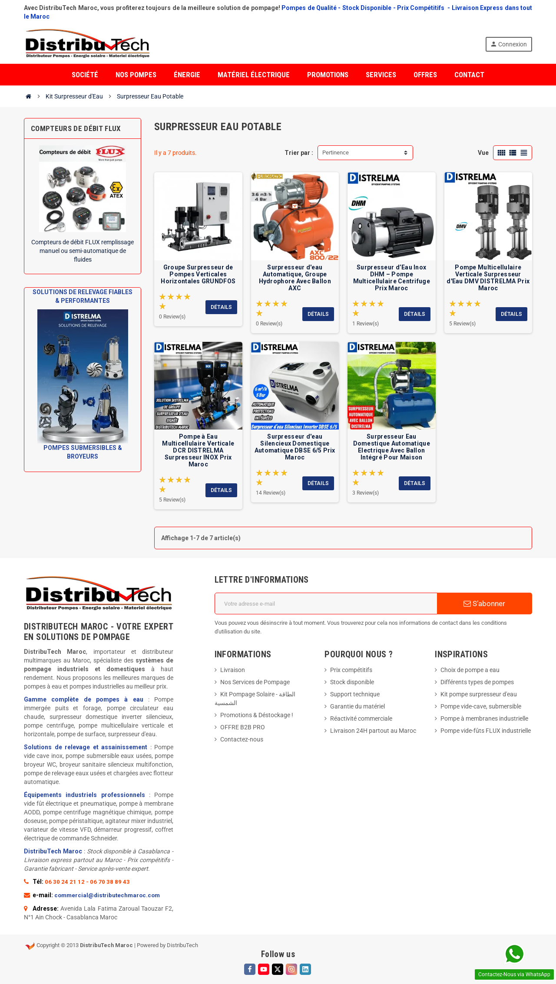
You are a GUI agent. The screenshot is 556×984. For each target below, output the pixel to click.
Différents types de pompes (477, 682)
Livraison (232, 669)
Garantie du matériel (357, 706)
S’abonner (484, 603)
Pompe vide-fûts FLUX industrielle (485, 730)
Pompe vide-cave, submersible (480, 706)
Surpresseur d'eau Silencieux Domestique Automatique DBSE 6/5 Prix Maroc (295, 447)
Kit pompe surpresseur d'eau (478, 694)
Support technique (355, 694)
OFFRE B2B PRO (242, 727)
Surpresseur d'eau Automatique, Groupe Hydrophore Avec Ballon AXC (295, 278)
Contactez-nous (241, 739)
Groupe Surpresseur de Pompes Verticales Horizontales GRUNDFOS (198, 274)
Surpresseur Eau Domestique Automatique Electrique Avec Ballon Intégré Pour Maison (391, 447)
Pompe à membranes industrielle (484, 718)
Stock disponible (352, 682)
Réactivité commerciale (361, 718)
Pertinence (335, 152)
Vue (483, 152)
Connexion (508, 44)
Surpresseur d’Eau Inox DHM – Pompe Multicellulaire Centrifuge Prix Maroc (391, 278)
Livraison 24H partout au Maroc (373, 730)
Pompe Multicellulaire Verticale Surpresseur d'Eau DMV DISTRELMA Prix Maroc (488, 278)
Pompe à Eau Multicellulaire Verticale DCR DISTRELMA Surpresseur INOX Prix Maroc (198, 450)
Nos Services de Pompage (255, 682)
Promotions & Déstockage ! (256, 715)
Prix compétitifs (351, 669)
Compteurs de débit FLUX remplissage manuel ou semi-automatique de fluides (82, 251)
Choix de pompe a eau (470, 669)
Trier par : (299, 152)
